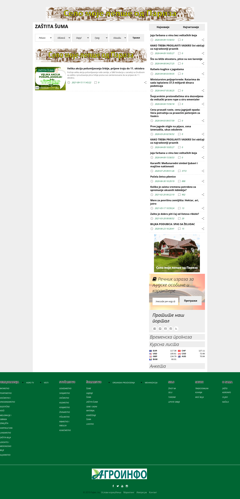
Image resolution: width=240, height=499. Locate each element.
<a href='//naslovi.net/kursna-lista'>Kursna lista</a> (177, 355)
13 (183, 208)
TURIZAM (171, 397)
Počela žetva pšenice (163, 176)
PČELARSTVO (64, 417)
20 (183, 218)
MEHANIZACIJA (151, 382)
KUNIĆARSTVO (65, 430)
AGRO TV (30, 382)
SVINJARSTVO (64, 393)
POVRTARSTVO (6, 393)
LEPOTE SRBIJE (174, 402)
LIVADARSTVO (5, 432)
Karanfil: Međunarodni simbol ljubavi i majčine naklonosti (174, 164)
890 (183, 181)
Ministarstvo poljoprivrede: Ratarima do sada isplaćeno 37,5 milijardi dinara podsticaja (175, 83)
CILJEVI (225, 397)
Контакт (153, 492)
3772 (184, 170)
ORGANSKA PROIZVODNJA (123, 382)
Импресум (142, 492)
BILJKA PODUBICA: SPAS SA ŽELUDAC (172, 224)
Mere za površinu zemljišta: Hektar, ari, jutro (174, 202)
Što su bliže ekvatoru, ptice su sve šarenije (176, 59)
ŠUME (88, 388)
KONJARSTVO (64, 407)
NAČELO (225, 402)
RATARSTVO (4, 388)
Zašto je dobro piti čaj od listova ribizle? (174, 214)
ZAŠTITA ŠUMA (92, 402)
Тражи (136, 37)
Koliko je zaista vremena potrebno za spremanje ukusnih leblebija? (173, 188)
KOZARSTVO (64, 402)
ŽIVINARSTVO (64, 412)
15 (183, 228)
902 (183, 194)
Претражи (190, 300)
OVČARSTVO (64, 398)
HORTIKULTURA (6, 428)
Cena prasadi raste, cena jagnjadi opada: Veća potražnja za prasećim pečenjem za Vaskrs (175, 113)
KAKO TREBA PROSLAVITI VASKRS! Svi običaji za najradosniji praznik (177, 47)
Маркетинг (128, 492)
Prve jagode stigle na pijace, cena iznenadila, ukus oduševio (170, 128)
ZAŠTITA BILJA (5, 437)
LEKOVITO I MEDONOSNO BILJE (5, 446)
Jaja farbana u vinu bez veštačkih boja (173, 35)
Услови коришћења (111, 492)
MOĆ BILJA (199, 397)
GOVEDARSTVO (65, 388)
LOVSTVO (90, 424)
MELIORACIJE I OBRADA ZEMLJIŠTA (5, 419)
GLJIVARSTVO (5, 455)
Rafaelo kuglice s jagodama (167, 69)
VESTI (46, 382)
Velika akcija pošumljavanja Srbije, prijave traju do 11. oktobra (105, 68)
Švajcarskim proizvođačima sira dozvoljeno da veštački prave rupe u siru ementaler (176, 98)
